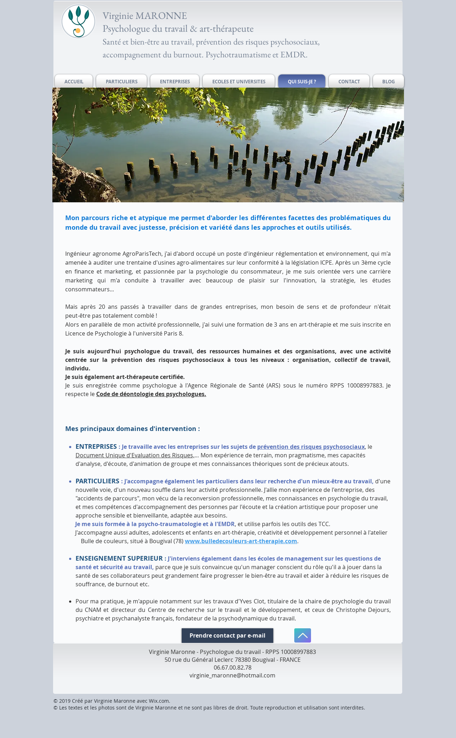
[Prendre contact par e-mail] (227, 635)
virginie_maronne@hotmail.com (232, 675)
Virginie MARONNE (145, 15)
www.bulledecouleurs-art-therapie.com (241, 541)
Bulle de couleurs (104, 541)
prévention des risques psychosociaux (311, 447)
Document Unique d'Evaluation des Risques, (135, 455)
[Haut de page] (302, 635)
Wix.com (159, 700)
